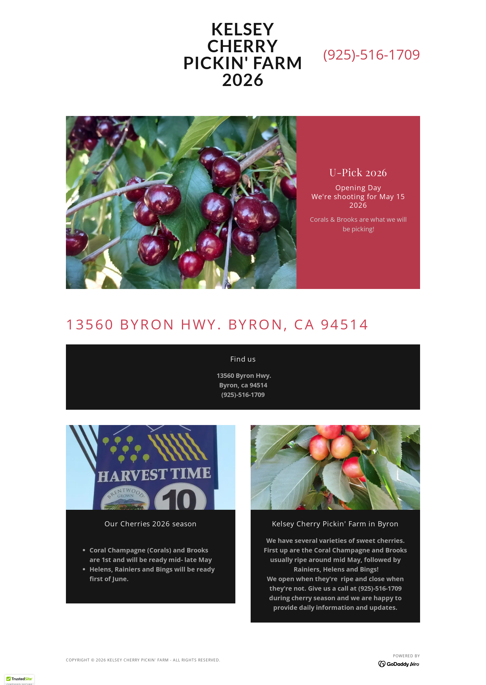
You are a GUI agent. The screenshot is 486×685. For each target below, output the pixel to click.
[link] (243, 84)
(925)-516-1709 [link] (371, 54)
